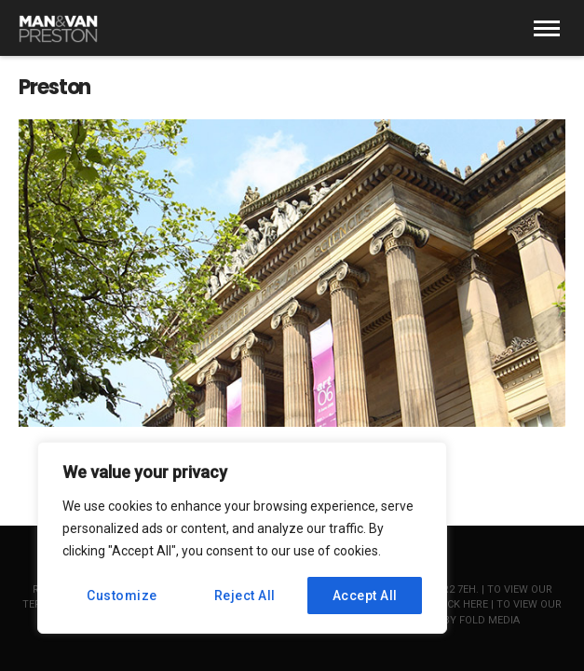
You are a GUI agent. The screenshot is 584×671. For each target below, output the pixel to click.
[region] (242, 538)
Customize (122, 595)
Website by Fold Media (459, 620)
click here (460, 604)
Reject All (245, 595)
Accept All (365, 595)
